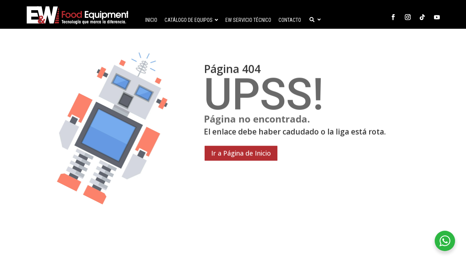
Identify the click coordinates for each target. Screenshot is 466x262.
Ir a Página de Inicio (241, 191)
